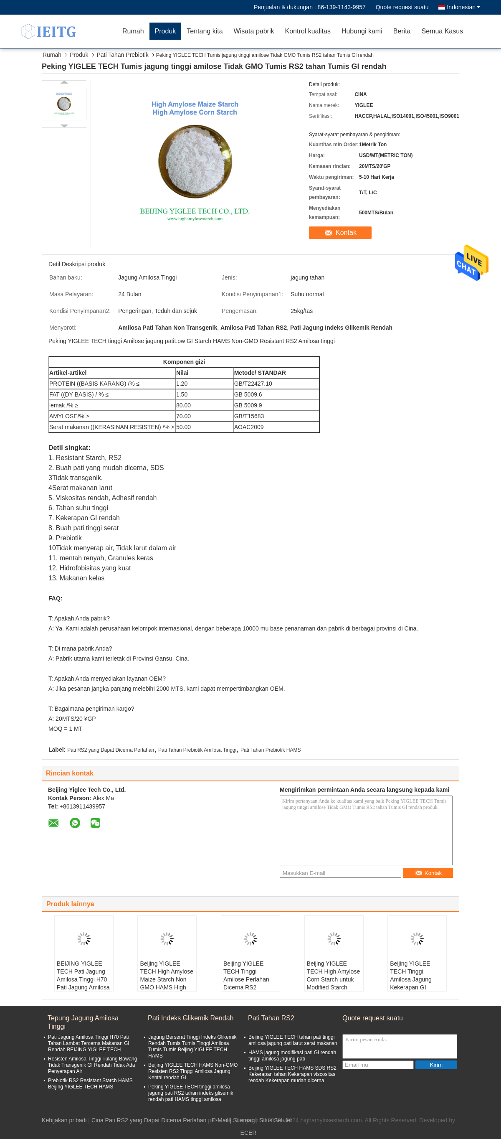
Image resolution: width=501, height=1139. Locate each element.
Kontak (346, 232)
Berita (402, 31)
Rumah (133, 31)
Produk (165, 31)
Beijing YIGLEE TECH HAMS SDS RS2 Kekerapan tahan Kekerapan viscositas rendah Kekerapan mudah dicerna (292, 1074)
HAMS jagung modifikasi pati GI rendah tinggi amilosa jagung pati (292, 1056)
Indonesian (463, 7)
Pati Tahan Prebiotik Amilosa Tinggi (197, 750)
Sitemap (243, 1120)
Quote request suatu (402, 7)
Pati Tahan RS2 (271, 1018)
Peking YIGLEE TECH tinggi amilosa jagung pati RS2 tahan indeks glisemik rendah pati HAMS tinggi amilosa (190, 1093)
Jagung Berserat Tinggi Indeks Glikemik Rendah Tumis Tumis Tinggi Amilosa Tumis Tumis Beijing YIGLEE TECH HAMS (192, 1046)
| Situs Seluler (274, 1120)
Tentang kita (205, 31)
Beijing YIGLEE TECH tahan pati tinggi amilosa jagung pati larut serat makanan (292, 1040)
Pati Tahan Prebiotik (123, 54)
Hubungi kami (362, 31)
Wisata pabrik (254, 31)
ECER (248, 1132)
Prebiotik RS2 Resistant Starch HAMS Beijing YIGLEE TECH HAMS (90, 1084)
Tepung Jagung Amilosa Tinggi (83, 1022)
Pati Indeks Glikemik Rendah (190, 1018)
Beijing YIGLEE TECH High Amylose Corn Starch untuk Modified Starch (333, 975)
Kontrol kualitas (307, 31)
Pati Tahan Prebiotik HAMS (270, 750)
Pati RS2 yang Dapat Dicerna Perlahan (110, 750)
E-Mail (220, 1120)
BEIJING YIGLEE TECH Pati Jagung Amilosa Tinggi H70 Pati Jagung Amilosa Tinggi (83, 979)
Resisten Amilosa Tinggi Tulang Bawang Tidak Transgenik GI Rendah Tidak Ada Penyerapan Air (92, 1065)
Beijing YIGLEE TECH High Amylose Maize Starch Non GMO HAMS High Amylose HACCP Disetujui (166, 983)
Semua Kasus (442, 31)
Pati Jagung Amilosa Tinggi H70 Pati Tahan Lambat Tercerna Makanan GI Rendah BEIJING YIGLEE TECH (88, 1043)
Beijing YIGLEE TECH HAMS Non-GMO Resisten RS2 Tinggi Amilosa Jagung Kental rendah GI (193, 1071)
